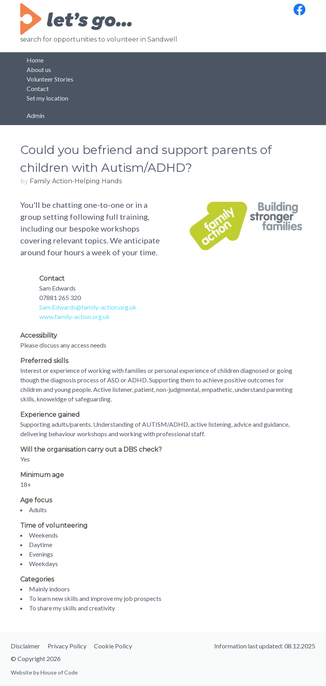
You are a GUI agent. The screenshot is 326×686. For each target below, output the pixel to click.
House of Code (59, 672)
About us (39, 69)
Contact (38, 88)
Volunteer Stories (50, 79)
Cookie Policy (113, 646)
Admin (35, 115)
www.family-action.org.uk (74, 316)
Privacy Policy (67, 646)
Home (35, 60)
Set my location (47, 98)
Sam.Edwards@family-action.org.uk (87, 307)
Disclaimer (25, 646)
